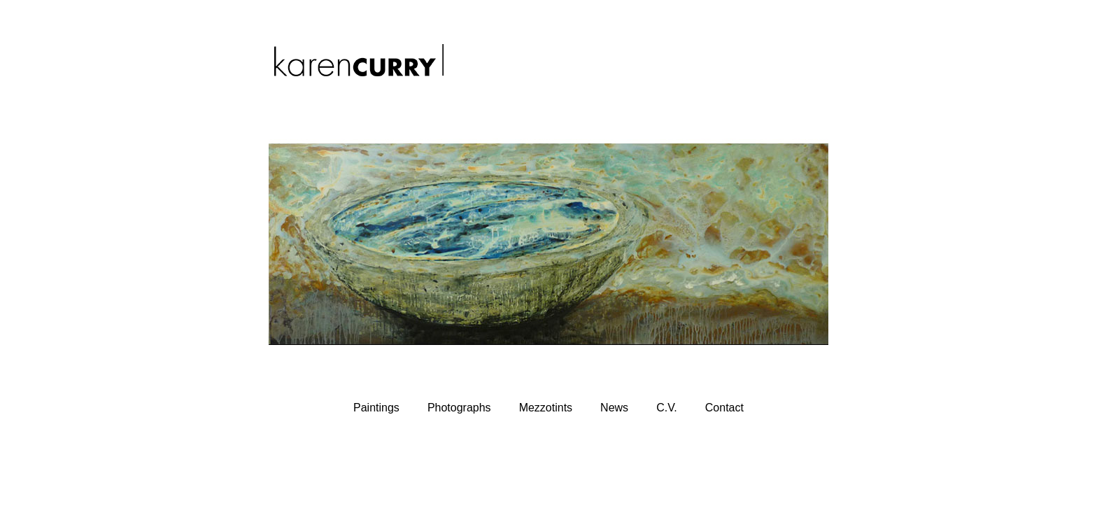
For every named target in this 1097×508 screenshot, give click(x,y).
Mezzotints (545, 408)
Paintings (376, 408)
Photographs (459, 408)
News (614, 408)
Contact (724, 408)
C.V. (666, 408)
